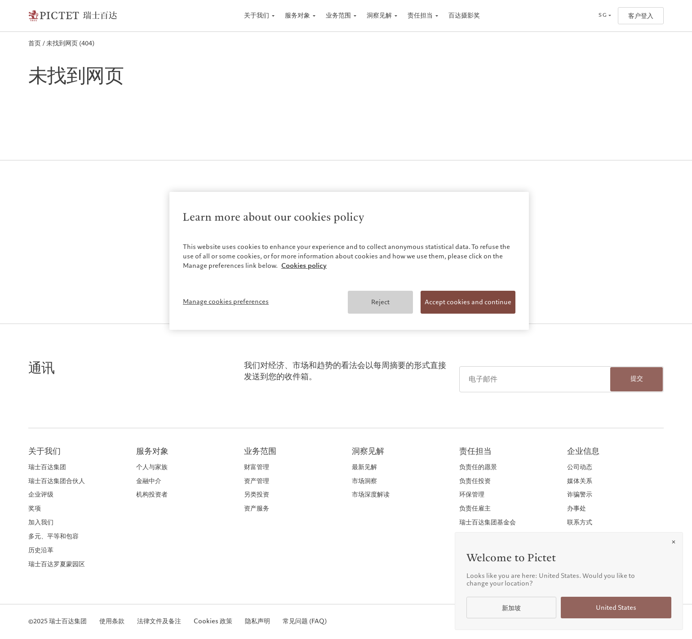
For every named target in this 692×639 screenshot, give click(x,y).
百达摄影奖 (464, 15)
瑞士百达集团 (47, 467)
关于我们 (256, 15)
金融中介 (148, 481)
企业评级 (40, 494)
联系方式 (579, 522)
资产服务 (256, 508)
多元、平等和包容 (53, 536)
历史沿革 (40, 550)
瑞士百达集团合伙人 (56, 481)
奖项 (34, 508)
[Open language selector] (604, 15)
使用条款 (111, 622)
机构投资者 (152, 494)
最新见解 (364, 467)
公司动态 (579, 467)
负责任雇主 (475, 508)
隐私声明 (257, 622)
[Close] (674, 541)
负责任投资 (475, 481)
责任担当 (420, 15)
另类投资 (256, 494)
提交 (636, 378)
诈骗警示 (579, 494)
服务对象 (297, 15)
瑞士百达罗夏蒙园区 (56, 564)
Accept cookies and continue (468, 301)
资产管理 (256, 481)
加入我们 (40, 522)
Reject (380, 301)
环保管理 (471, 494)
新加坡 (511, 608)
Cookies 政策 (213, 622)
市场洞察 (364, 481)
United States (616, 608)
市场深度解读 (371, 494)
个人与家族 (152, 467)
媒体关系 (579, 481)
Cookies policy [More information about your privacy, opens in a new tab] (304, 265)
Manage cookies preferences (226, 301)
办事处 (576, 508)
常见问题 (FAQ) (305, 622)
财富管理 (256, 467)
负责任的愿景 (478, 467)
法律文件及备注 (159, 622)
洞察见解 (379, 15)
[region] (349, 261)
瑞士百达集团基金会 (487, 522)
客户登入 (640, 16)
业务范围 (338, 15)
